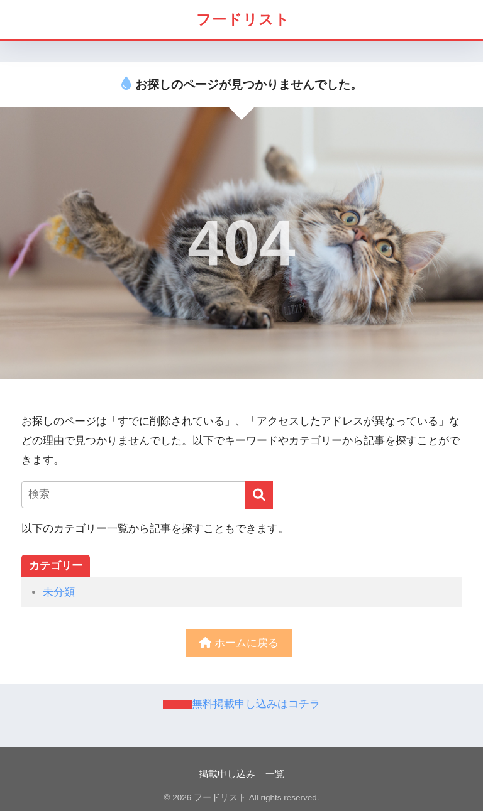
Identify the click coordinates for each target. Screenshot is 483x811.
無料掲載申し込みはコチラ (256, 704)
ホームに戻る (239, 643)
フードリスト (243, 19)
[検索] (259, 495)
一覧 (274, 774)
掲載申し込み (227, 774)
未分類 (59, 592)
